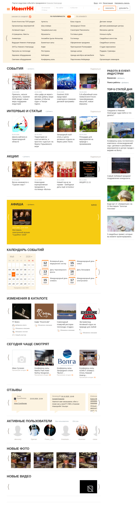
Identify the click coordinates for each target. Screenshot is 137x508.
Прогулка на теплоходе (21, 51)
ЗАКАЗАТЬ (109, 8)
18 (10, 279)
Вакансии (111, 78)
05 (13, 270)
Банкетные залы (47, 43)
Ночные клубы (105, 34)
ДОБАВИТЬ (123, 8)
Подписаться (95, 69)
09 (29, 270)
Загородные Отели (77, 26)
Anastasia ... (66, 439)
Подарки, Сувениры (107, 51)
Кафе (43, 47)
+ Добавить (30, 69)
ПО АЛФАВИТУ (81, 16)
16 (29, 274)
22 (25, 279)
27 (17, 284)
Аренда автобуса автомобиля (82, 55)
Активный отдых (18, 30)
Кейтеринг (45, 55)
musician (81, 439)
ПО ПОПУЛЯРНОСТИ (57, 16)
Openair (34, 439)
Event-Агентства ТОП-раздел (23, 22)
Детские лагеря (106, 22)
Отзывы (14, 390)
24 (33, 279)
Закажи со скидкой (20, 16)
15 (25, 274)
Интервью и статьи (24, 111)
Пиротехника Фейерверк (80, 59)
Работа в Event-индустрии (119, 72)
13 (17, 274)
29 (25, 284)
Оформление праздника (80, 43)
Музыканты (45, 34)
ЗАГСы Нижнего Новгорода (23, 47)
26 (13, 284)
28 (21, 284)
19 (13, 279)
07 (21, 270)
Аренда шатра (76, 51)
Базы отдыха (75, 22)
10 (33, 270)
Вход (96, 3)
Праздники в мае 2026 (21, 288)
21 (21, 279)
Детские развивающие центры (112, 26)
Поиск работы (113, 82)
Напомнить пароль (122, 3)
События (15, 68)
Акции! (13, 156)
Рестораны (45, 51)
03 (33, 265)
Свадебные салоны (107, 43)
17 (33, 274)
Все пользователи (61, 421)
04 (10, 270)
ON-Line (75, 421)
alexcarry (17, 439)
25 (10, 284)
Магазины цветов (106, 30)
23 (29, 279)
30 (29, 284)
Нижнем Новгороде (54, 3)
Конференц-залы (48, 59)
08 (25, 270)
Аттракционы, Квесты (20, 34)
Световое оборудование (21, 59)
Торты (102, 55)
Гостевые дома (76, 34)
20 (17, 279)
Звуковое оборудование (21, 55)
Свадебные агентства (108, 38)
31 (33, 284)
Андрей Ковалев (58, 399)
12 (13, 274)
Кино (94, 205)
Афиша (17, 204)
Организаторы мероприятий (23, 26)
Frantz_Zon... (50, 439)
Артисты (44, 22)
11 (10, 274)
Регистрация (108, 3)
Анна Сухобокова (20, 403)
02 (29, 265)
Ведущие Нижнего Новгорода (23, 43)
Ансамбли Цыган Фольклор (52, 38)
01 (25, 265)
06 (17, 270)
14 (21, 274)
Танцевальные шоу (48, 30)
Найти (37, 9)
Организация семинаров (109, 59)
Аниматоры (16, 38)
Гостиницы (74, 38)
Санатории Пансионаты (79, 30)
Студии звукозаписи (108, 47)
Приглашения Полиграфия (81, 47)
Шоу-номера (46, 26)
